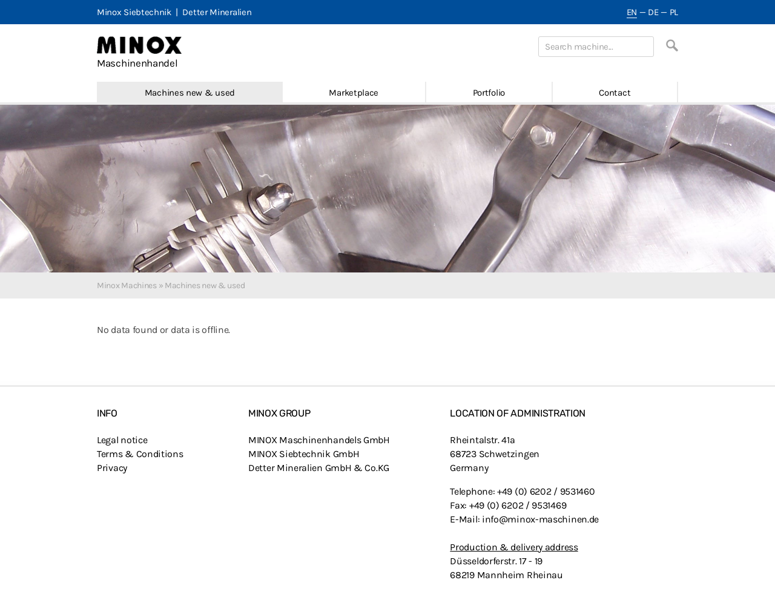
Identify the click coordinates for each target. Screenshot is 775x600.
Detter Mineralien (216, 12)
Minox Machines (127, 285)
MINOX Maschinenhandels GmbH (319, 440)
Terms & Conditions (140, 454)
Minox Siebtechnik (134, 12)
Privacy (112, 467)
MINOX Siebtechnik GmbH (303, 454)
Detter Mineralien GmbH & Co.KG (318, 467)
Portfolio (489, 92)
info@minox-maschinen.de (540, 519)
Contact (614, 92)
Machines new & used (190, 92)
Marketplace (353, 92)
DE (653, 12)
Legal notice (122, 440)
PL (674, 12)
